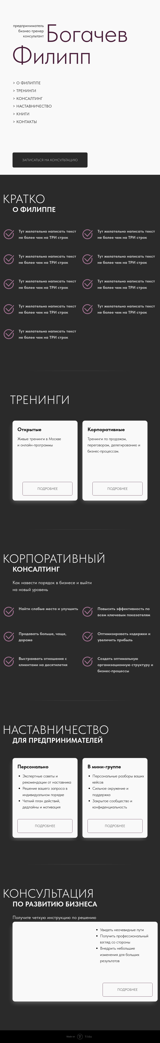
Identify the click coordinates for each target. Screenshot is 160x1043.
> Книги (21, 113)
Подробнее (117, 489)
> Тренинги (24, 90)
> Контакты (25, 121)
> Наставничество (32, 106)
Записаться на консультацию (50, 160)
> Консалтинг (27, 98)
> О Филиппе (27, 82)
